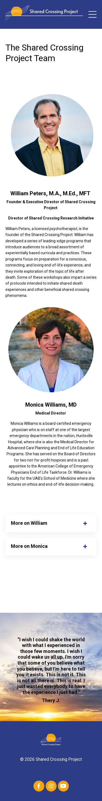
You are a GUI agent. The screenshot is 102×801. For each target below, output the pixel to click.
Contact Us (51, 771)
